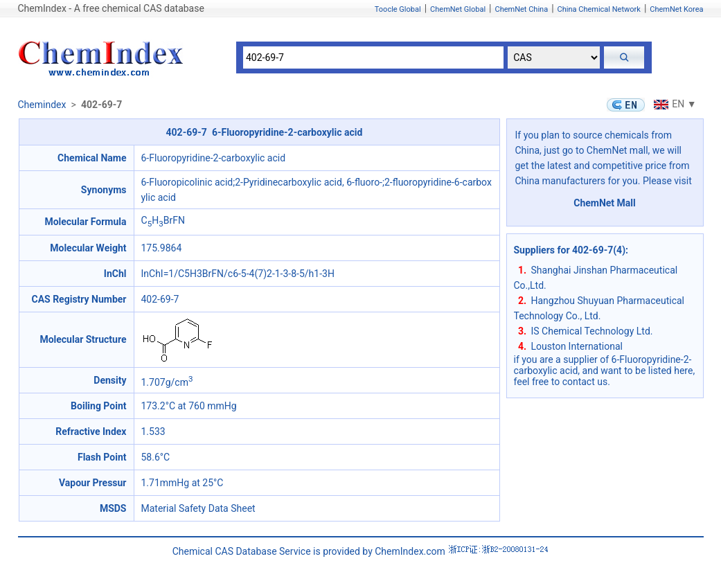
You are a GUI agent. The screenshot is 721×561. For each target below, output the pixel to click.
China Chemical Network (599, 9)
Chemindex (42, 104)
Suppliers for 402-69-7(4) (570, 250)
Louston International (577, 346)
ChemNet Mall (604, 202)
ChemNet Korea (676, 9)
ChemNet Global (458, 9)
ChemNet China (521, 9)
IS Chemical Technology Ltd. (592, 331)
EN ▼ (673, 103)
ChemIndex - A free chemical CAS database (111, 8)
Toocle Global (398, 9)
